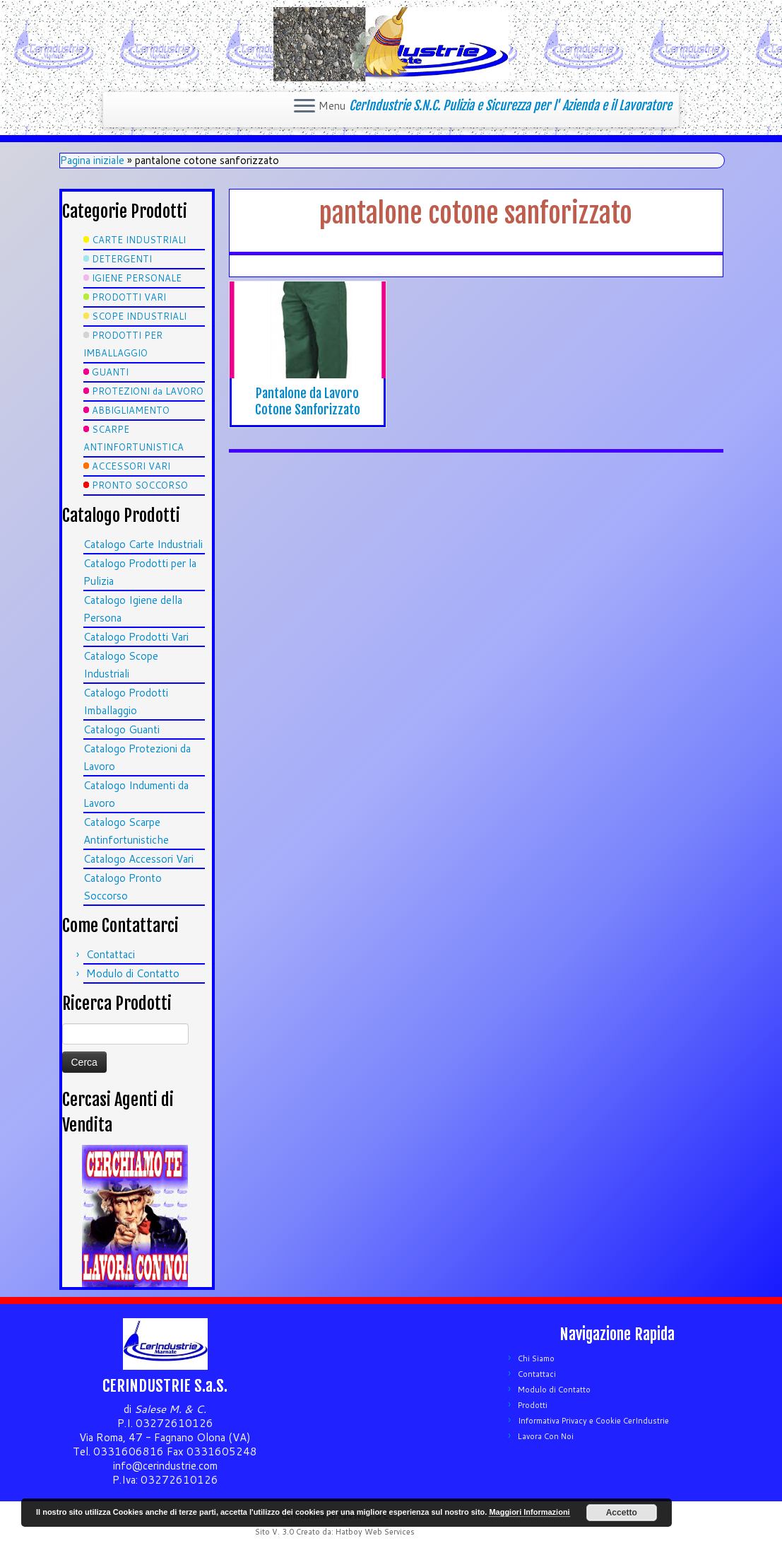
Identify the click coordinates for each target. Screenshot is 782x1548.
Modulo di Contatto (132, 973)
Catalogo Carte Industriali (143, 544)
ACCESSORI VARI (131, 466)
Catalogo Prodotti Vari (136, 636)
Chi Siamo (536, 1358)
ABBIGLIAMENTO (131, 410)
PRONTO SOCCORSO (140, 485)
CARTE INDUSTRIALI (139, 239)
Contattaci (110, 954)
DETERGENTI (122, 258)
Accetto (621, 1513)
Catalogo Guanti (121, 729)
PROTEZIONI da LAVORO (147, 391)
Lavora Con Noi (546, 1436)
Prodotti (532, 1405)
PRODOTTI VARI (129, 297)
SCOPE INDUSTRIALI (139, 316)
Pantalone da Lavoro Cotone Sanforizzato (307, 401)
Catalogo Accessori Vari (138, 858)
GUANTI (110, 372)
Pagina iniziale (92, 160)
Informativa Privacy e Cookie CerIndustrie (593, 1420)
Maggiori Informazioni (529, 1512)
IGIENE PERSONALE (137, 278)
